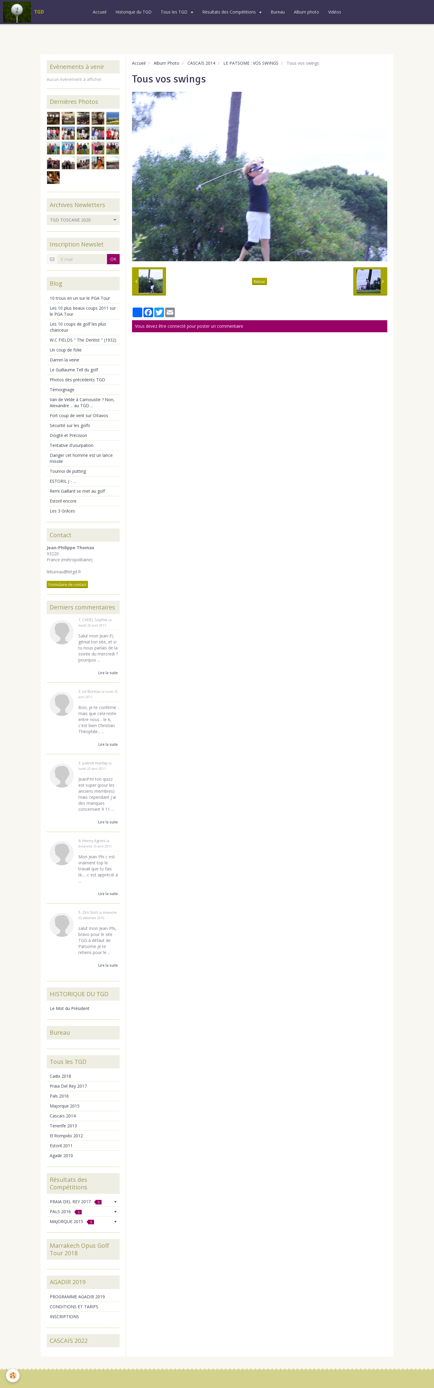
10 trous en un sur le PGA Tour (80, 298)
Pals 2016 (59, 1096)
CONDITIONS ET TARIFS (74, 1306)
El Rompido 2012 (66, 1136)
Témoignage (62, 389)
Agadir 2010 (61, 1155)
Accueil (99, 12)
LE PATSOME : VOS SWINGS (250, 63)
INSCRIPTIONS (64, 1316)
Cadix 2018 (60, 1076)
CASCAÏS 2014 (201, 63)
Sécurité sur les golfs (70, 425)
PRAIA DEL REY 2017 (76, 1201)
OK (113, 259)
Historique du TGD (133, 12)
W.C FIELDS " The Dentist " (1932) (83, 340)
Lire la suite (108, 672)
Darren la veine (64, 360)
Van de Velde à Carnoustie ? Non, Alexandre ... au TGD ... (82, 402)
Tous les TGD (175, 12)
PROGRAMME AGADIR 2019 (77, 1297)
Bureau (278, 12)
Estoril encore (63, 501)
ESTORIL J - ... (63, 481)
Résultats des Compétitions (229, 12)
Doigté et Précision (68, 435)
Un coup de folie (66, 350)
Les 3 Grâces (62, 511)
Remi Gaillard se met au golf (77, 491)
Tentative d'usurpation (71, 445)
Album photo (306, 12)
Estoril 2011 (61, 1145)
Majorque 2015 (65, 1106)
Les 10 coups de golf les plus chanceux (78, 327)
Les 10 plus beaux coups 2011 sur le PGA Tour (83, 311)
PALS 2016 (66, 1211)
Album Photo (166, 63)
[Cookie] (13, 1375)
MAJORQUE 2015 (72, 1221)
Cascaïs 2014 (63, 1116)
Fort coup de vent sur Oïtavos (79, 415)
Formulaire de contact (67, 584)
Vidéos (334, 12)
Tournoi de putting (68, 471)
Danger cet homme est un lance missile (81, 458)
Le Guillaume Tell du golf (74, 370)
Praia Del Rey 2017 (68, 1086)
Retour (259, 281)
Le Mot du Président (70, 1008)
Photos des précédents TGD (77, 380)
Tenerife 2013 (63, 1126)
